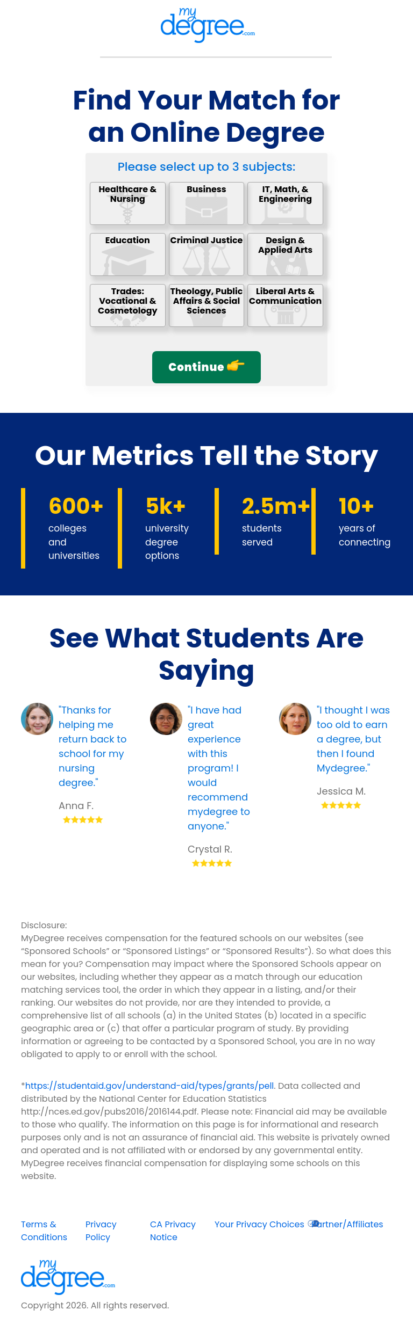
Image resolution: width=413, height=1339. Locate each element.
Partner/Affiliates (347, 1224)
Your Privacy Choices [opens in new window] (267, 1224)
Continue (206, 367)
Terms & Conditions (44, 1230)
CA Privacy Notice (173, 1230)
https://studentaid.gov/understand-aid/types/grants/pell (149, 1086)
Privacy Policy (101, 1230)
